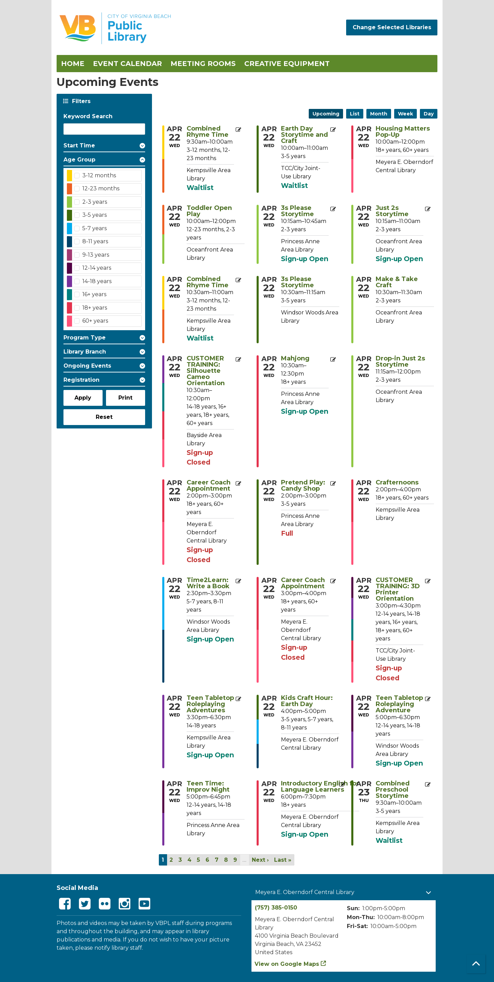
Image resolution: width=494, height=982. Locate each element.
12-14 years (96, 268)
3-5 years (94, 215)
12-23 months (100, 188)
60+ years (95, 320)
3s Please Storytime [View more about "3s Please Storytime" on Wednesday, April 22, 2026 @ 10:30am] (297, 282)
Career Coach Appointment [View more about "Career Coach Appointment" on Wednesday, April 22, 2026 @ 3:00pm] (303, 583)
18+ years (94, 307)
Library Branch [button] (84, 351)
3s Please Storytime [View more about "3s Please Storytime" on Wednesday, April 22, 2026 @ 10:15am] (297, 211)
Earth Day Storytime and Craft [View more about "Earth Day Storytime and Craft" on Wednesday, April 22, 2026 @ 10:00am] (304, 134)
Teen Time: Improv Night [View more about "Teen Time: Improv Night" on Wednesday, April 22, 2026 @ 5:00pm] (208, 786)
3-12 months (99, 175)
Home (72, 63)
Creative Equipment (287, 63)
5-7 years (94, 228)
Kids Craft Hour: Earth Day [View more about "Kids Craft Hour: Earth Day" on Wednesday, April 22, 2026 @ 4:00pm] (307, 701)
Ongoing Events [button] (87, 365)
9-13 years (95, 255)
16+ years (94, 294)
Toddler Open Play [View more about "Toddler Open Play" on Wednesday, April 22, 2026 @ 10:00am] (209, 211)
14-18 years (96, 281)
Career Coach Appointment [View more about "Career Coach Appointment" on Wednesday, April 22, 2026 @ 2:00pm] (209, 485)
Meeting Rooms (203, 63)
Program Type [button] (84, 337)
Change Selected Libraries (392, 27)
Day (429, 114)
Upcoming (326, 114)
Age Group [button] (79, 159)
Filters (80, 100)
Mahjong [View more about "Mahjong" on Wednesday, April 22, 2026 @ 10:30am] (295, 358)
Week (405, 114)
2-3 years (94, 202)
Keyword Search (88, 116)
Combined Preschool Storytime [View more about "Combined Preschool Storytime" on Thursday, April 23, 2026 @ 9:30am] (393, 789)
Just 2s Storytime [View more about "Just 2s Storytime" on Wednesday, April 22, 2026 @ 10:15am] (392, 211)
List (355, 114)
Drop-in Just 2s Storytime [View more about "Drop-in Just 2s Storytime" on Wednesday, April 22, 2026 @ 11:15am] (400, 361)
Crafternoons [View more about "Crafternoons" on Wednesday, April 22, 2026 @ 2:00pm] (397, 482)
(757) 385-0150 (276, 907)
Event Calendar (127, 63)
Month (378, 114)
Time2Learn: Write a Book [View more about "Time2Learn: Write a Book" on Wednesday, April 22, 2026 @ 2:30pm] (208, 583)
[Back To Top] (476, 964)
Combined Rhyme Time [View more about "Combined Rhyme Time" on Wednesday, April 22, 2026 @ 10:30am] (207, 282)
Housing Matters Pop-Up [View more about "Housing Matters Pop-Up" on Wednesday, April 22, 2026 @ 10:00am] (403, 131)
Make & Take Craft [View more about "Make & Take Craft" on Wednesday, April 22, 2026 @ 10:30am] (397, 282)
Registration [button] (81, 380)
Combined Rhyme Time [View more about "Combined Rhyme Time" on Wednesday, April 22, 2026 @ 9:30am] (207, 131)
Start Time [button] (79, 145)
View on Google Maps (287, 964)
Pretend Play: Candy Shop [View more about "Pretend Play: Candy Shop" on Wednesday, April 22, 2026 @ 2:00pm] (303, 485)
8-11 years (95, 241)
